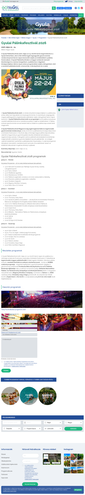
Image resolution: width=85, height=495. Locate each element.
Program (33, 15)
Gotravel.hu (53, 455)
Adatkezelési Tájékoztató (18, 366)
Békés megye (26, 38)
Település (24, 15)
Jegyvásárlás (78, 1)
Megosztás (56, 462)
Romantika (73, 15)
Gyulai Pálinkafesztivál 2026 (24, 43)
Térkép (68, 1)
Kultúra (49, 15)
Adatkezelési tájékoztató (9, 464)
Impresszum (5, 467)
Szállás (5, 15)
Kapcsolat (4, 478)
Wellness (41, 15)
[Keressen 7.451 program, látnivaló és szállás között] (37, 8)
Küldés (6, 370)
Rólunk (3, 454)
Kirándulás (57, 15)
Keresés (73, 429)
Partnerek (4, 474)
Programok (42, 38)
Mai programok (58, 1)
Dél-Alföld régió (13, 38)
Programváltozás (6, 471)
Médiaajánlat (5, 457)
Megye (17, 15)
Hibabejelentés (6, 461)
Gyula (35, 38)
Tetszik (46, 462)
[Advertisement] (70, 80)
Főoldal (3, 38)
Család (65, 15)
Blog (81, 15)
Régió (11, 15)
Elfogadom (78, 489)
